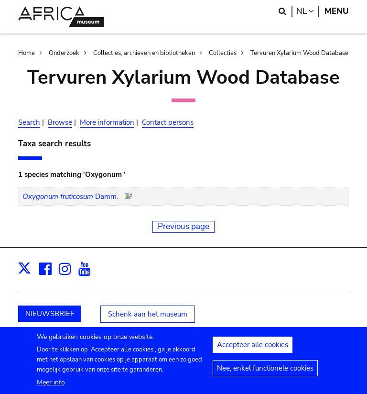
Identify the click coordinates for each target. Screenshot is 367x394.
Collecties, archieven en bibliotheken (144, 53)
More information (107, 122)
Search (29, 122)
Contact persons (168, 122)
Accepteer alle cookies (252, 348)
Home (26, 53)
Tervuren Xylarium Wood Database (299, 53)
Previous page (183, 226)
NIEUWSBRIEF (49, 313)
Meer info (51, 385)
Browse (60, 122)
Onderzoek (64, 53)
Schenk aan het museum (147, 314)
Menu (336, 11)
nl (307, 11)
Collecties (223, 53)
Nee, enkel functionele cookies (265, 371)
